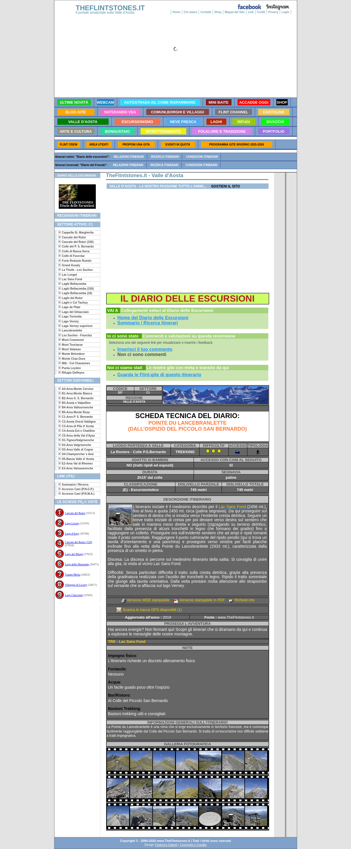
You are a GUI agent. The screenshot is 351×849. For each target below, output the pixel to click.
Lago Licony (72, 523)
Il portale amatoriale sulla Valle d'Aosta (105, 13)
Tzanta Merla (72, 574)
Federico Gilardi (166, 844)
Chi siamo (190, 12)
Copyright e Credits (193, 844)
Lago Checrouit (74, 595)
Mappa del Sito (235, 12)
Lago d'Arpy (72, 533)
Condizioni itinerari (202, 156)
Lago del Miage (74, 554)
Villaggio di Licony (76, 584)
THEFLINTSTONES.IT (110, 8)
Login (285, 12)
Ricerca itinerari (165, 156)
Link (251, 12)
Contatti (205, 12)
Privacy (273, 12)
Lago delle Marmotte (77, 564)
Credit (261, 12)
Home (176, 12)
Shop (218, 12)
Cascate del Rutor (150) (78, 542)
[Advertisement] (75, 623)
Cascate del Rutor (75, 513)
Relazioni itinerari (128, 156)
